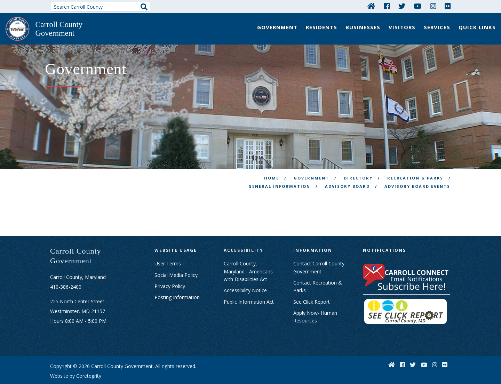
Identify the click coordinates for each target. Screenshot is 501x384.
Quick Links (477, 27)
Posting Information (177, 282)
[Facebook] (387, 6)
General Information (279, 171)
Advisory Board (347, 171)
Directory (358, 163)
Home (271, 163)
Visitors (402, 27)
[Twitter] (401, 6)
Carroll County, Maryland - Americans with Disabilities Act (248, 257)
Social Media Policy (176, 260)
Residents (321, 27)
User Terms (167, 249)
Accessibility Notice (245, 275)
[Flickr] (448, 6)
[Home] (371, 6)
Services (437, 27)
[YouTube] (418, 6)
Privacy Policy (169, 271)
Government (277, 27)
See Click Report (311, 286)
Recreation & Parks (415, 163)
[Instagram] (433, 6)
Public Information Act (249, 286)
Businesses (362, 27)
